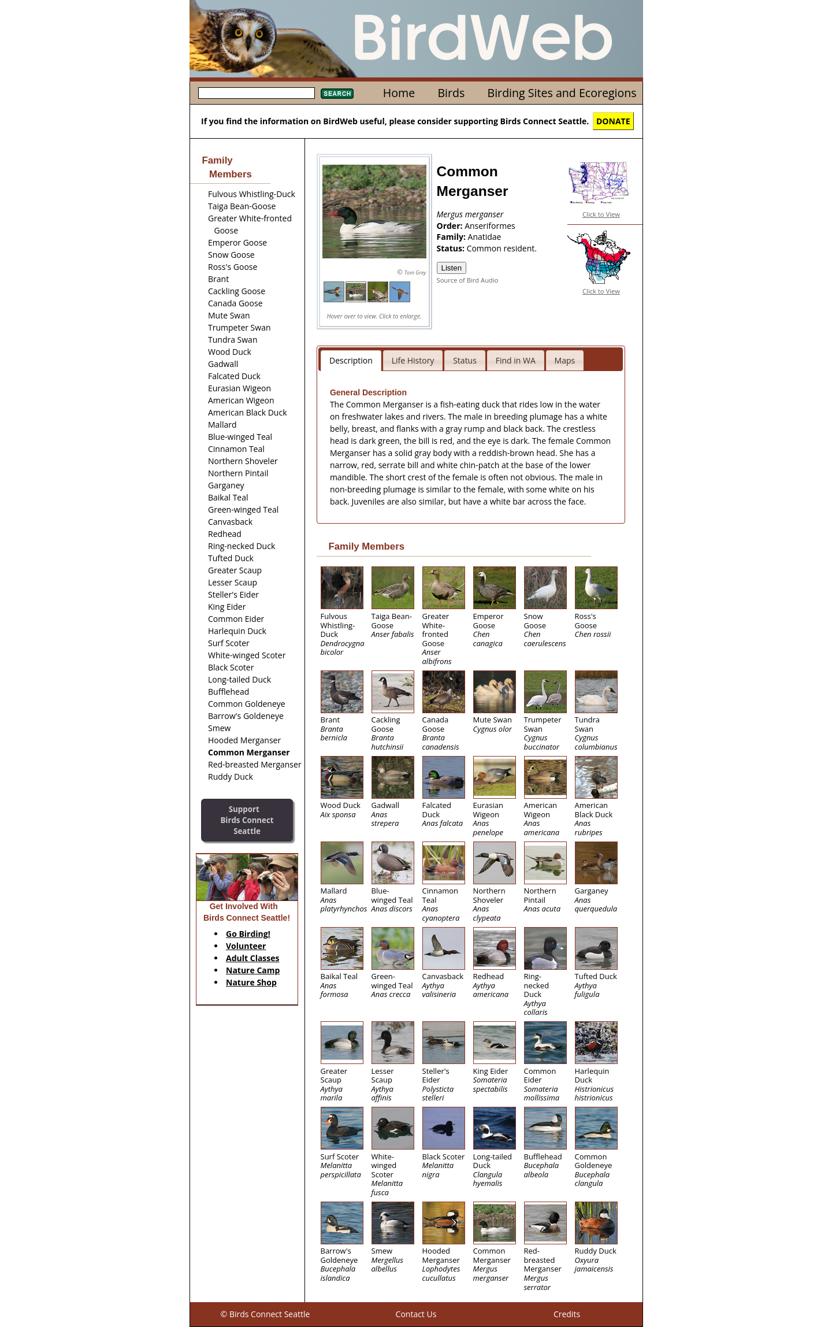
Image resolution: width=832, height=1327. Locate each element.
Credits (567, 1314)
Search (337, 93)
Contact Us (416, 1314)
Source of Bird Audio (468, 280)
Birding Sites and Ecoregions (562, 93)
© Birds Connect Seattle (265, 1314)
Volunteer (246, 945)
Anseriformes (490, 225)
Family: (452, 236)
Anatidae (485, 236)
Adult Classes (253, 957)
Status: (452, 248)
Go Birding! (248, 933)
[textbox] (256, 93)
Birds (451, 93)
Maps (565, 360)
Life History (413, 360)
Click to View (601, 214)
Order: (451, 225)
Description (351, 360)
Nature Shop (251, 982)
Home (399, 93)
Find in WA (516, 360)
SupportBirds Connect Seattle (246, 820)
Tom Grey (415, 272)
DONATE (613, 121)
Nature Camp (253, 970)
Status (465, 360)
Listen (451, 268)
